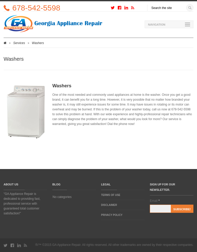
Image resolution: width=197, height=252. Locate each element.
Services (19, 43)
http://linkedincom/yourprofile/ (126, 8)
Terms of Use (110, 195)
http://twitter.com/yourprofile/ (113, 8)
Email (155, 201)
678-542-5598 (36, 8)
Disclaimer (109, 205)
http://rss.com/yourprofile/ (132, 8)
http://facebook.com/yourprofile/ (119, 8)
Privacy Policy (112, 215)
